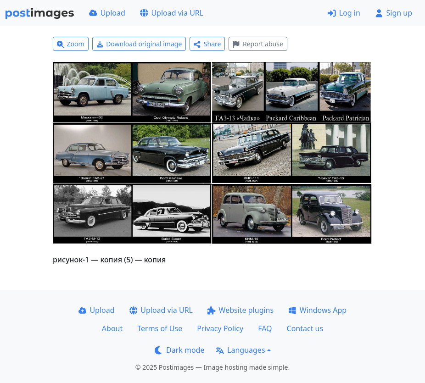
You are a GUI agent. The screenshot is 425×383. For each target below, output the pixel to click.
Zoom (70, 43)
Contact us (305, 328)
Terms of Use (159, 328)
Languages (240, 350)
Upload (107, 13)
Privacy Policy (220, 328)
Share (207, 43)
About (112, 328)
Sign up (393, 13)
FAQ (265, 328)
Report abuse (258, 43)
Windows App (317, 310)
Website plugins (240, 310)
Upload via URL (171, 13)
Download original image (139, 43)
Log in (344, 13)
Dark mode (179, 350)
